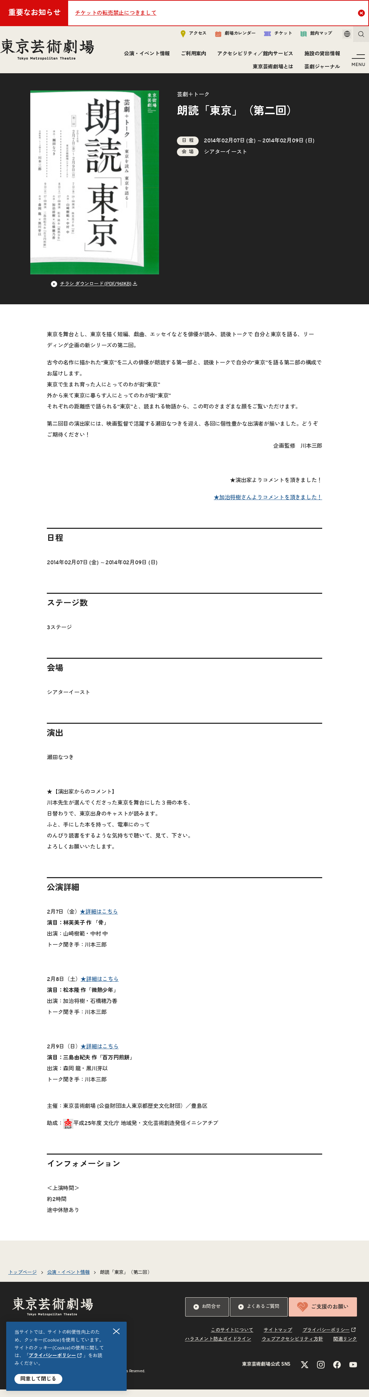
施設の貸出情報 (320, 56)
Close (362, 12)
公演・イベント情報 (145, 56)
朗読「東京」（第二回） (126, 1280)
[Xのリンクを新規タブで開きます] (304, 1372)
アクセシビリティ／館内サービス (253, 56)
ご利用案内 (191, 56)
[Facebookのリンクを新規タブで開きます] (337, 1372)
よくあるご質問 (259, 1314)
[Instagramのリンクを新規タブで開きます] (321, 1372)
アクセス (184, 36)
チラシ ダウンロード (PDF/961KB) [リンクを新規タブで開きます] (95, 291)
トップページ (22, 1280)
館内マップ (307, 37)
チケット (268, 36)
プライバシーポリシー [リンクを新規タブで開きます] (52, 1355)
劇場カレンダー (225, 37)
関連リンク (345, 1346)
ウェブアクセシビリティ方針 (292, 1346)
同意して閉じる (38, 1379)
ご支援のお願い (323, 1314)
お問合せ (207, 1314)
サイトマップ (278, 1337)
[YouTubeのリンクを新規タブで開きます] (353, 1372)
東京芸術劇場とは (271, 69)
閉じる (116, 1331)
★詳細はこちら (99, 919)
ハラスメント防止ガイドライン (218, 1346)
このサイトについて (232, 1337)
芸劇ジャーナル (320, 69)
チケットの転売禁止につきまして (115, 13)
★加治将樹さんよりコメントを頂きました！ (268, 505)
